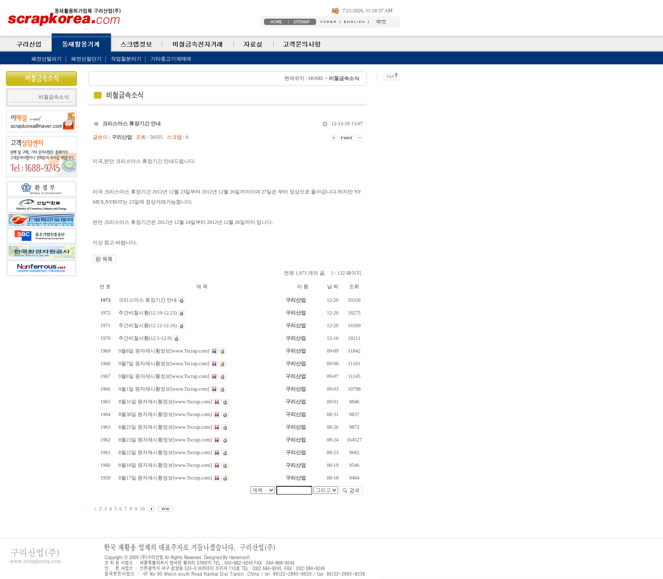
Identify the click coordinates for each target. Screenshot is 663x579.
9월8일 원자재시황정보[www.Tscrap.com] (164, 351)
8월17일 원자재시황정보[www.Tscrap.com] (165, 478)
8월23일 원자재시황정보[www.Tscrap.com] (165, 440)
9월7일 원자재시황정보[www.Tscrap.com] (164, 364)
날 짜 (332, 287)
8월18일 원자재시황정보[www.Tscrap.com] (165, 465)
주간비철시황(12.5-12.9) (145, 338)
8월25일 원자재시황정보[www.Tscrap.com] (165, 427)
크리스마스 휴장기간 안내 (148, 300)
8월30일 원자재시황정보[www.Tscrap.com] (165, 414)
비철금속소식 (54, 97)
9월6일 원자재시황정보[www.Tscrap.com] (164, 376)
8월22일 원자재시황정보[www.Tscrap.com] (165, 452)
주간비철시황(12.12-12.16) (148, 325)
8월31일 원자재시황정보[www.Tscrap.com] (165, 402)
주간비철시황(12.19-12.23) (148, 313)
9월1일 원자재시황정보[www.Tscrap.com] (164, 389)
